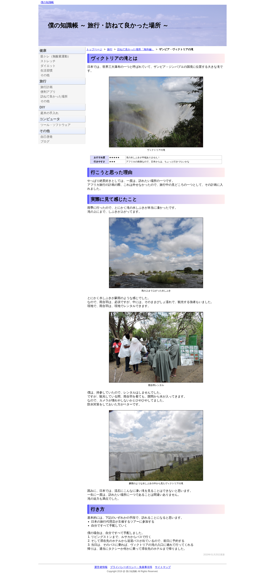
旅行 (109, 49)
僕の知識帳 (47, 2)
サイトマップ (163, 567)
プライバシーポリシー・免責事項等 (131, 567)
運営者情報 (100, 567)
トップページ (94, 49)
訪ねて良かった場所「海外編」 (135, 49)
